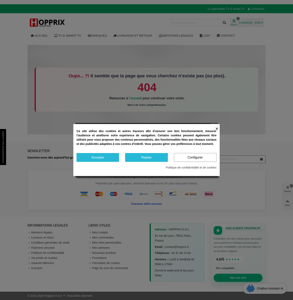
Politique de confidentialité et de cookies (191, 167)
